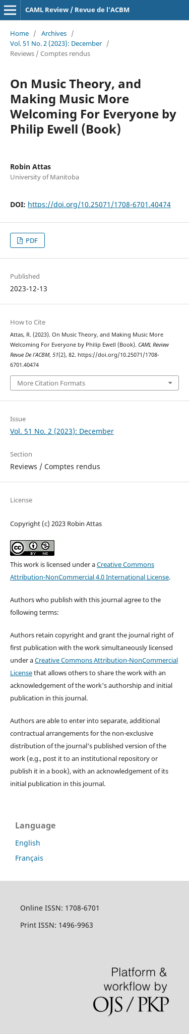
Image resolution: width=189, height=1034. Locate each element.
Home (19, 33)
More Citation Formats (51, 382)
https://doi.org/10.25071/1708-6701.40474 (99, 204)
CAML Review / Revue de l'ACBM (77, 9)
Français (29, 858)
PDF (31, 240)
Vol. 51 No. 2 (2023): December (56, 43)
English (27, 843)
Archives (54, 33)
